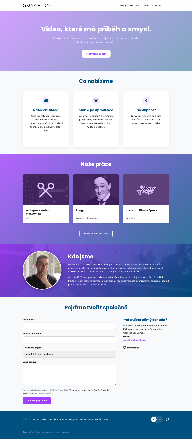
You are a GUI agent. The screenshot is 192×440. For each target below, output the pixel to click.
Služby (123, 5)
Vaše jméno (29, 320)
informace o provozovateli (73, 420)
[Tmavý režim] (160, 420)
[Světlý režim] (154, 420)
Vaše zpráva (30, 363)
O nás (146, 5)
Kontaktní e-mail (32, 334)
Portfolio (134, 5)
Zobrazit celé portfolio (96, 233)
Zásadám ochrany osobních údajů (84, 391)
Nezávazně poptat (96, 53)
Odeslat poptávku (37, 401)
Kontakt (156, 5)
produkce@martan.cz (135, 341)
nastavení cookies (98, 420)
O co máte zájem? (33, 348)
